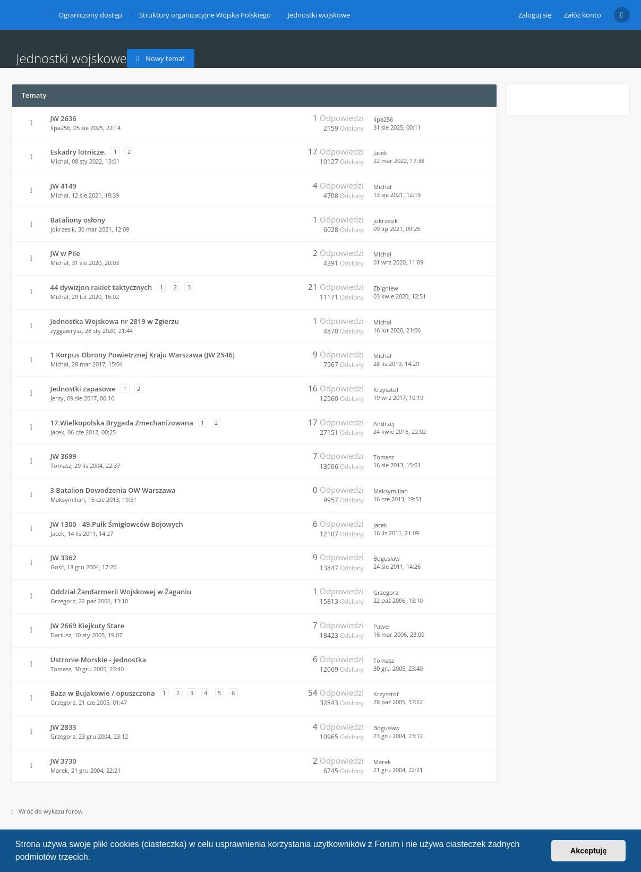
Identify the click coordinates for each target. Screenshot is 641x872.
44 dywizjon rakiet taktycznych (101, 287)
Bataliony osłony (77, 220)
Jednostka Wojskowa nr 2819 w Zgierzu (115, 321)
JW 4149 (63, 186)
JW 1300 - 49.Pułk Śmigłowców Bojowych (116, 524)
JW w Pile (65, 253)
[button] (94, 858)
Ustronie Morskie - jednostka (98, 659)
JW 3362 (63, 557)
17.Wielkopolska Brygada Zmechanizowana (121, 423)
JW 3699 (63, 456)
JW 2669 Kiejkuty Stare (87, 625)
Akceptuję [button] (588, 851)
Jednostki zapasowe (83, 389)
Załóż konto (582, 15)
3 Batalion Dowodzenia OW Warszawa (113, 490)
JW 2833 (63, 727)
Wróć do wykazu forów (47, 811)
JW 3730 (63, 761)
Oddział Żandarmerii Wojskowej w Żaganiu (121, 591)
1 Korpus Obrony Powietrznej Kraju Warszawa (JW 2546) (142, 355)
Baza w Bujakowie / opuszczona (102, 693)
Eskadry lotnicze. (78, 152)
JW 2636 (63, 118)
